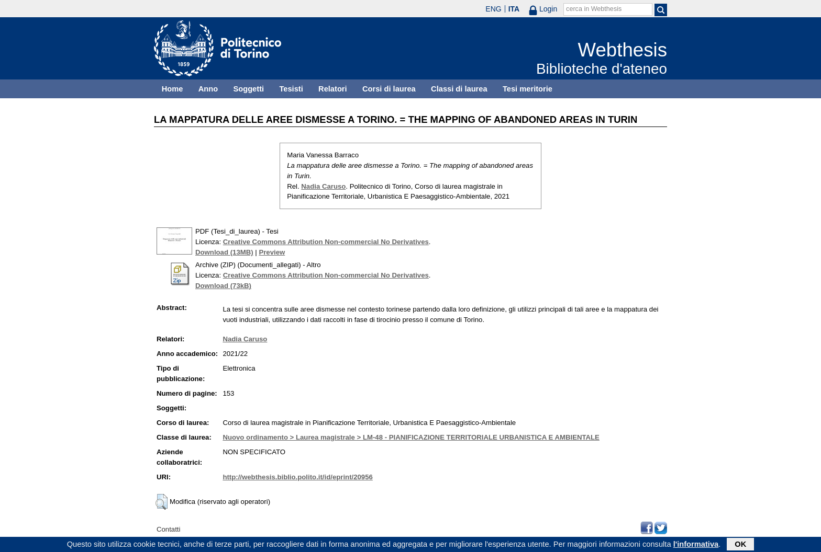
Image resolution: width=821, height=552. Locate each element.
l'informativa (696, 545)
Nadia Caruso (323, 186)
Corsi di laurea (389, 89)
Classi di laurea (459, 89)
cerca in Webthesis (594, 9)
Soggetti (248, 89)
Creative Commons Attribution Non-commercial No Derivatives (326, 242)
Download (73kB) (223, 286)
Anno (208, 89)
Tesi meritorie (527, 89)
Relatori (332, 89)
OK (740, 545)
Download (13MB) (224, 252)
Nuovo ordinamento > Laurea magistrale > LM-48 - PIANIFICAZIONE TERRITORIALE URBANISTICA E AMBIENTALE (411, 437)
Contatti (168, 529)
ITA (514, 9)
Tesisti (291, 89)
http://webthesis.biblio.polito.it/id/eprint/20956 (297, 477)
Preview (272, 252)
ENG (493, 9)
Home (172, 89)
